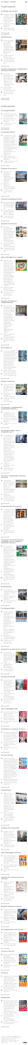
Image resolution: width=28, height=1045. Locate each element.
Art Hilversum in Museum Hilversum (13, 729)
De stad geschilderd (8, 110)
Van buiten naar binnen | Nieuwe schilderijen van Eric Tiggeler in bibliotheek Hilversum (12, 541)
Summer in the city (7, 951)
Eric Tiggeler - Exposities (8, 2)
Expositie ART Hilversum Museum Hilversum (12, 878)
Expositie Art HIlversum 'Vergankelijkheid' (9, 301)
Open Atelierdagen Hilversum (11, 852)
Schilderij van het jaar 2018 (10, 828)
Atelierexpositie (6, 37)
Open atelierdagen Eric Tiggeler (12, 257)
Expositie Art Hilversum (9, 168)
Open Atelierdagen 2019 (9, 709)
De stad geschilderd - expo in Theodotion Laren (11, 431)
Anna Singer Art (6, 348)
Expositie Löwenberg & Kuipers (11, 199)
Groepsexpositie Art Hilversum (11, 506)
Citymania (4, 973)
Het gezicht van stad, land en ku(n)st (13, 649)
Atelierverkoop (6, 790)
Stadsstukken (5, 997)
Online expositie (5, 34)
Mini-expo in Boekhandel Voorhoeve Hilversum (13, 476)
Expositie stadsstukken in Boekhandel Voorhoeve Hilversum (14, 69)
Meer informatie (5, 33)
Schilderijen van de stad (9, 11)
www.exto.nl (15, 1036)
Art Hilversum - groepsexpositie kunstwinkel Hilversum (11, 408)
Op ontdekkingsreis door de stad (12, 929)
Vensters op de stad (7, 381)
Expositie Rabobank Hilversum (11, 906)
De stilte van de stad (8, 677)
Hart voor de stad (7, 755)
